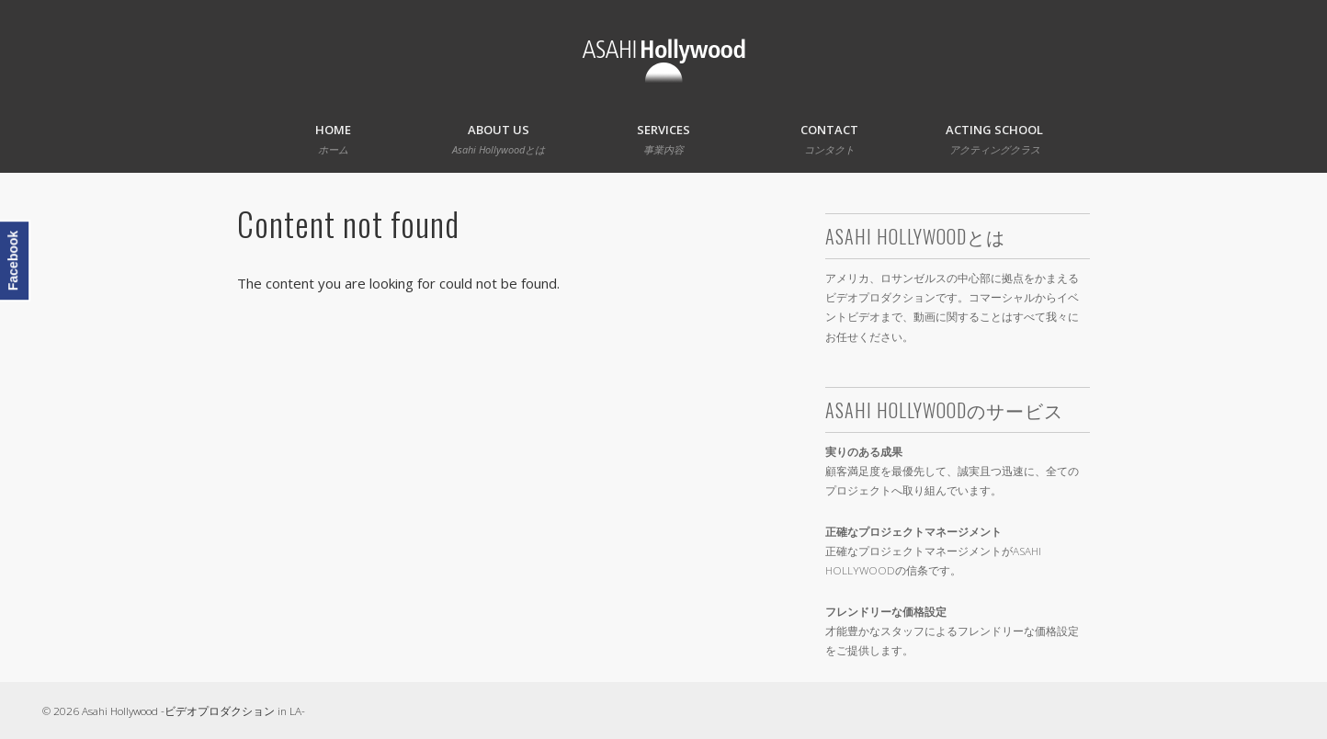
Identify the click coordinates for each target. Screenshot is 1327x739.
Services (663, 138)
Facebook (13, 260)
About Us (498, 138)
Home (333, 138)
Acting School (994, 138)
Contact (829, 138)
